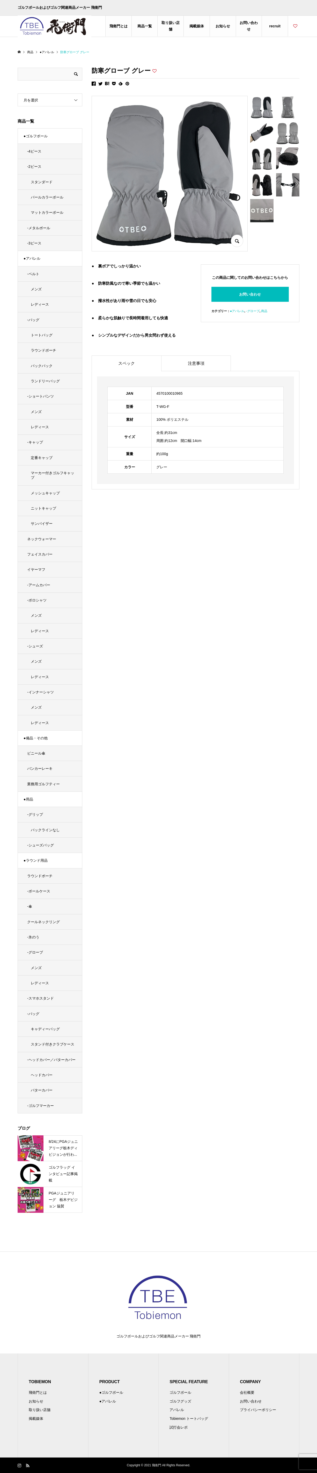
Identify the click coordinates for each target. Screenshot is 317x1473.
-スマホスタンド (40, 998)
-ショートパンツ (40, 396)
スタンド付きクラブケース (52, 1044)
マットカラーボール (47, 212)
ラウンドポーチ (43, 350)
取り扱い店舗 (170, 26)
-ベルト (33, 274)
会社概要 (247, 1392)
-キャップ (35, 442)
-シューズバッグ (40, 845)
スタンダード (42, 182)
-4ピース (34, 151)
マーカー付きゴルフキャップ (52, 475)
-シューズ (35, 646)
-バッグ (33, 320)
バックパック (42, 366)
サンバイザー (42, 523)
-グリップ (35, 814)
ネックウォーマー (41, 539)
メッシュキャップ (45, 493)
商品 (264, 311)
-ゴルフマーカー (40, 1106)
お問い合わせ (249, 26)
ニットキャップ (43, 508)
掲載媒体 (196, 26)
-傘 (29, 906)
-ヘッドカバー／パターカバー (51, 1060)
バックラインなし (45, 830)
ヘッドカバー (42, 1075)
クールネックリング (43, 922)
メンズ (36, 289)
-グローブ (253, 311)
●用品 (28, 799)
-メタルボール (38, 228)
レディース (40, 304)
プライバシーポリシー (258, 1410)
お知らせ (223, 26)
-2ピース (34, 166)
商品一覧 (144, 26)
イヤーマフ (36, 569)
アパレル (176, 1410)
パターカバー (42, 1090)
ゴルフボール (180, 1392)
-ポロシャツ (37, 600)
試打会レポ (178, 1427)
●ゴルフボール (35, 136)
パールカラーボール (47, 197)
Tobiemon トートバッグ (188, 1418)
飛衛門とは (118, 26)
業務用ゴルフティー (43, 784)
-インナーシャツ (40, 692)
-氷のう (33, 937)
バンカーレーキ (40, 768)
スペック (126, 363)
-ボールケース (38, 891)
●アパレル (237, 311)
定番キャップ (42, 458)
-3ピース (34, 243)
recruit (275, 26)
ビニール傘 (36, 753)
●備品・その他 (35, 738)
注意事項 (196, 363)
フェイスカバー (40, 554)
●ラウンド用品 (35, 860)
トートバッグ (42, 335)
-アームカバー (38, 585)
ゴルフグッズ (180, 1401)
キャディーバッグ (45, 1029)
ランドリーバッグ (45, 381)
